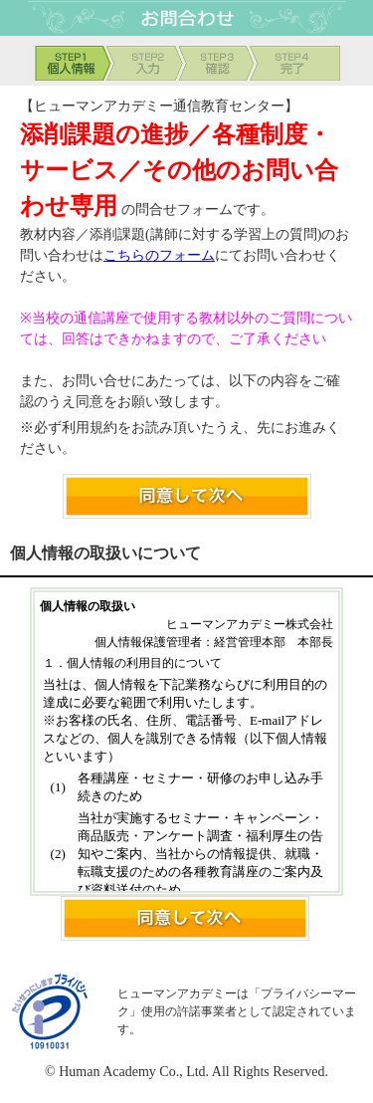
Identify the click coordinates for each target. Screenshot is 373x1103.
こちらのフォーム (159, 255)
